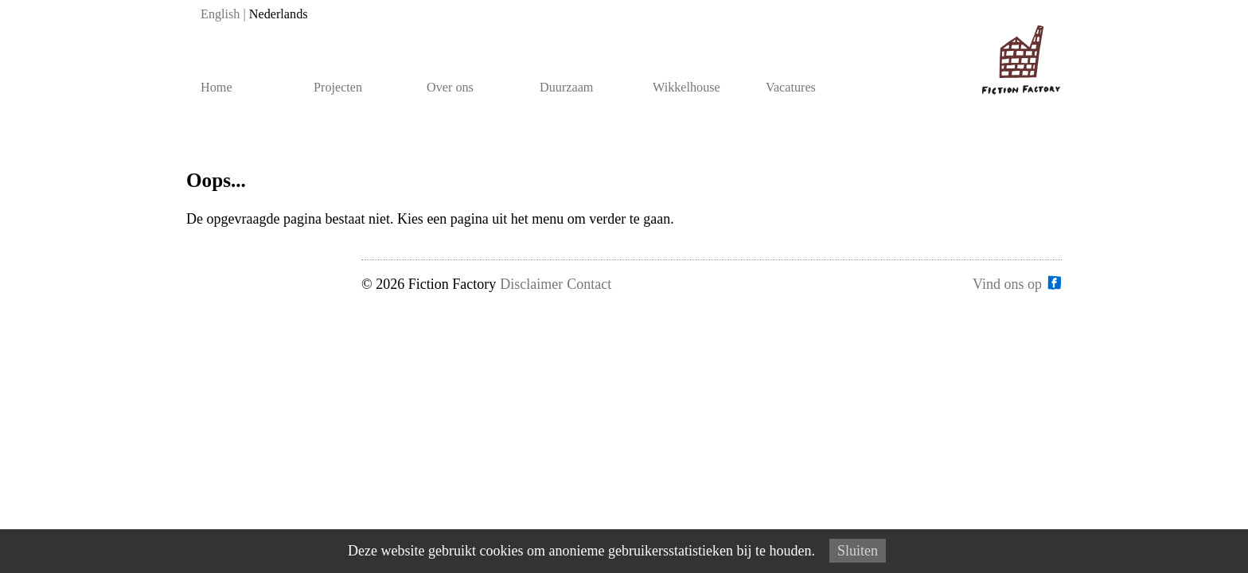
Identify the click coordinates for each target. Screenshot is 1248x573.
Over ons (450, 87)
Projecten (338, 87)
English (220, 14)
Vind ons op (1007, 283)
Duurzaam (566, 87)
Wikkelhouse (686, 87)
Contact (589, 284)
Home (216, 87)
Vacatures (791, 87)
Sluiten (857, 551)
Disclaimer (531, 284)
